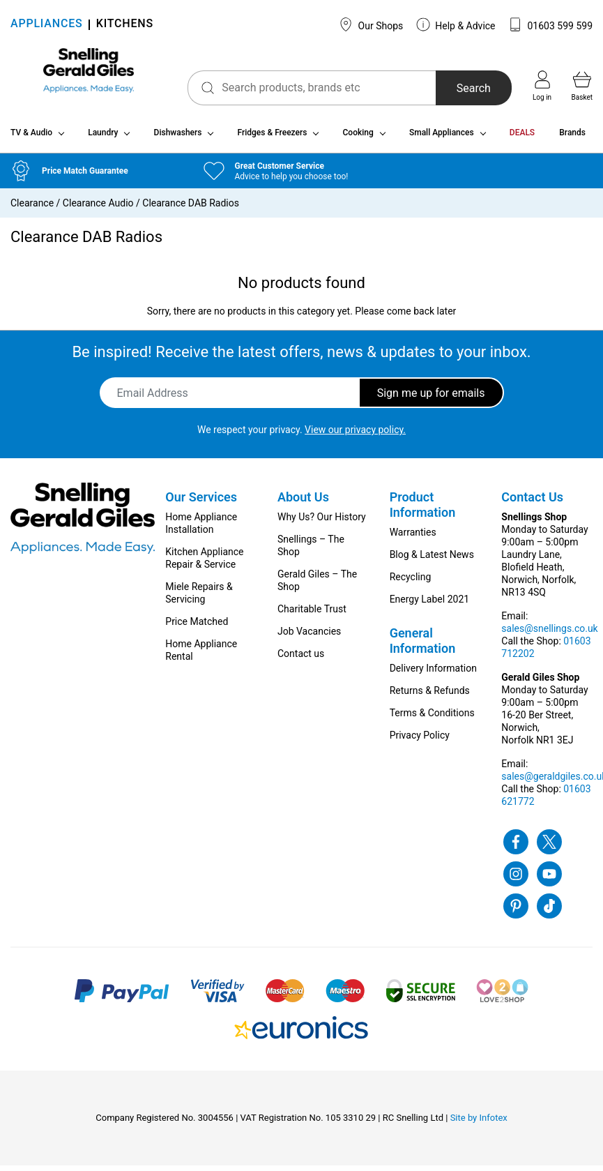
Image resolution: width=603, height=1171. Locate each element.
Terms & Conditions (432, 718)
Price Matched (196, 627)
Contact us (300, 659)
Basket (582, 85)
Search (460, 88)
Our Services (201, 502)
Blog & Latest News (432, 560)
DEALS (522, 138)
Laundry (103, 138)
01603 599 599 (550, 24)
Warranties (413, 537)
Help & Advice (456, 24)
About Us (303, 502)
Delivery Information (433, 673)
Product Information (423, 510)
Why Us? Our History (321, 522)
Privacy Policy (420, 740)
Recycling (411, 582)
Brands (572, 138)
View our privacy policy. (355, 435)
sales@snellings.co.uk (549, 634)
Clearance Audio (98, 208)
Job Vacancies (309, 636)
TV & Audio (31, 138)
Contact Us (532, 502)
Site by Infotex (478, 1123)
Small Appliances (441, 138)
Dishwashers (178, 138)
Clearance (32, 208)
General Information (423, 646)
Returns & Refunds (430, 696)
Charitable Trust (311, 614)
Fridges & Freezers (272, 138)
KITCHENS (124, 25)
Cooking (358, 138)
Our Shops (371, 24)
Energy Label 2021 (429, 604)
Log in (542, 85)
